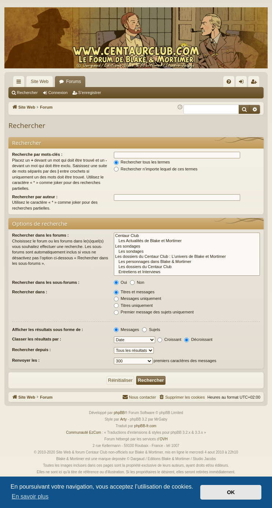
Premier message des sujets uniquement (154, 312)
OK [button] (231, 492)
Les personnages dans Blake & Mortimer (187, 261)
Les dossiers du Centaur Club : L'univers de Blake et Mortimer (187, 256)
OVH (164, 439)
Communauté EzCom (83, 432)
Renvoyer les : (26, 360)
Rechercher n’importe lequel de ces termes (156, 169)
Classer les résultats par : (36, 339)
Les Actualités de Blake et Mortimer (187, 241)
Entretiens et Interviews (187, 272)
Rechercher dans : (29, 292)
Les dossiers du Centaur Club (187, 267)
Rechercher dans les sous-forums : (45, 282)
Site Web (39, 81)
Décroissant (198, 339)
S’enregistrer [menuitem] (255, 83)
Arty (123, 419)
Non (137, 282)
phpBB (119, 413)
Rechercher (27, 92)
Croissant (169, 339)
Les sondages (187, 246)
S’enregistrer (89, 92)
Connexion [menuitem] (243, 83)
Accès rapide (20, 83)
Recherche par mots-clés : (37, 154)
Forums (73, 81)
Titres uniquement (133, 305)
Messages (126, 329)
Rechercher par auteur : (34, 197)
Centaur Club (187, 235)
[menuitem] (228, 81)
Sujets (151, 329)
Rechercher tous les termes (142, 162)
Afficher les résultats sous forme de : (47, 329)
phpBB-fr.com (145, 426)
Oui (120, 282)
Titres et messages (134, 292)
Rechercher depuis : (31, 349)
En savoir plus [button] (30, 496)
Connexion (58, 92)
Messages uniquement (137, 298)
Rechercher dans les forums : (40, 235)
